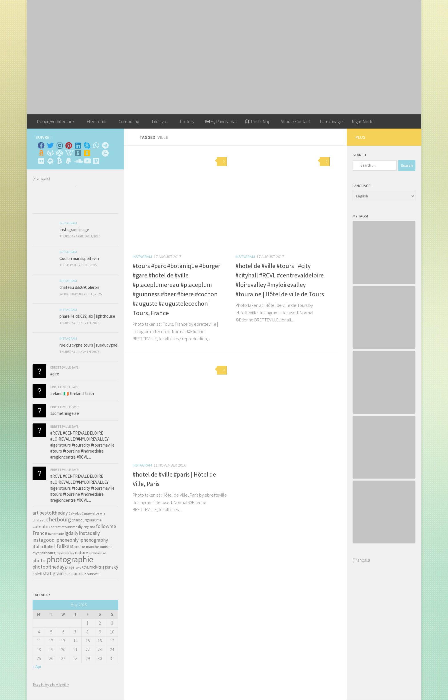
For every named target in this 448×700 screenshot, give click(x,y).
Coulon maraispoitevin (79, 258)
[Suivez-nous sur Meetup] (50, 160)
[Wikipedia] (68, 153)
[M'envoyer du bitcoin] (59, 160)
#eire (54, 374)
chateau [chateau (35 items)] (39, 520)
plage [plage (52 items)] (70, 567)
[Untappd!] (86, 153)
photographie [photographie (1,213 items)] (69, 559)
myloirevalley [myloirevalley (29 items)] (65, 553)
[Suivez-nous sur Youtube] (86, 160)
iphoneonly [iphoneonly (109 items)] (67, 540)
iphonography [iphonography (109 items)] (93, 540)
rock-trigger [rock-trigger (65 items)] (100, 567)
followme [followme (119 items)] (106, 526)
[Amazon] (41, 153)
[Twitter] (50, 145)
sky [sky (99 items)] (114, 567)
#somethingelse (64, 413)
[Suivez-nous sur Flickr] (41, 160)
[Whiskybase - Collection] (77, 153)
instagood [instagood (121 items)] (44, 540)
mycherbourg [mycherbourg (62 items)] (44, 552)
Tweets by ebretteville (51, 684)
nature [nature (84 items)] (81, 552)
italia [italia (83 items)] (38, 546)
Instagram (142, 256)
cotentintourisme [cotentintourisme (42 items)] (64, 527)
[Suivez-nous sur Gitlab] (50, 153)
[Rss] (96, 153)
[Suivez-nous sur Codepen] (59, 153)
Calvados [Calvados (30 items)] (75, 513)
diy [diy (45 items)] (80, 526)
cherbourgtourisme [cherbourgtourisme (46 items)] (86, 520)
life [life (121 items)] (57, 546)
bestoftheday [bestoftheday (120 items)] (53, 512)
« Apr (37, 666)
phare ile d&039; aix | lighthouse (87, 316)
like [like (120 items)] (65, 546)
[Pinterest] (68, 145)
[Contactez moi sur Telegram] (105, 145)
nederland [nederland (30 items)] (95, 553)
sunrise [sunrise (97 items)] (78, 573)
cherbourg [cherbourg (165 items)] (58, 519)
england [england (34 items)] (89, 527)
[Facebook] (41, 145)
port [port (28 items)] (78, 567)
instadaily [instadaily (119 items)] (89, 533)
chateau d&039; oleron (79, 287)
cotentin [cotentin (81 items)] (41, 526)
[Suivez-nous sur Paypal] (68, 160)
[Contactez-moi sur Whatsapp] (96, 145)
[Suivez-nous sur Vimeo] (96, 160)
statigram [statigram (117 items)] (53, 573)
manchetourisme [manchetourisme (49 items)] (99, 546)
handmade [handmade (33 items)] (56, 534)
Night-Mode (362, 121)
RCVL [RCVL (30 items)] (85, 567)
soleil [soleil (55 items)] (37, 573)
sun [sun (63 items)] (68, 573)
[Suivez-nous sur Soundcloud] (77, 160)
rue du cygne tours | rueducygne (88, 345)
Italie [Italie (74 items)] (48, 546)
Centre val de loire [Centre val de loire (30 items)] (93, 513)
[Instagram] (59, 145)
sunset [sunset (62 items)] (93, 573)
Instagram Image (74, 229)
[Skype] (86, 145)
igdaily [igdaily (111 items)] (71, 533)
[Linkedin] (77, 145)
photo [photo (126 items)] (39, 560)
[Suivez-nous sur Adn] (105, 153)
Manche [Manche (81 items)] (77, 546)
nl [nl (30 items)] (104, 553)
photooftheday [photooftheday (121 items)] (48, 566)
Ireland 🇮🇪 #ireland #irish (72, 393)
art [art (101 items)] (36, 513)
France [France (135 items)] (40, 533)
